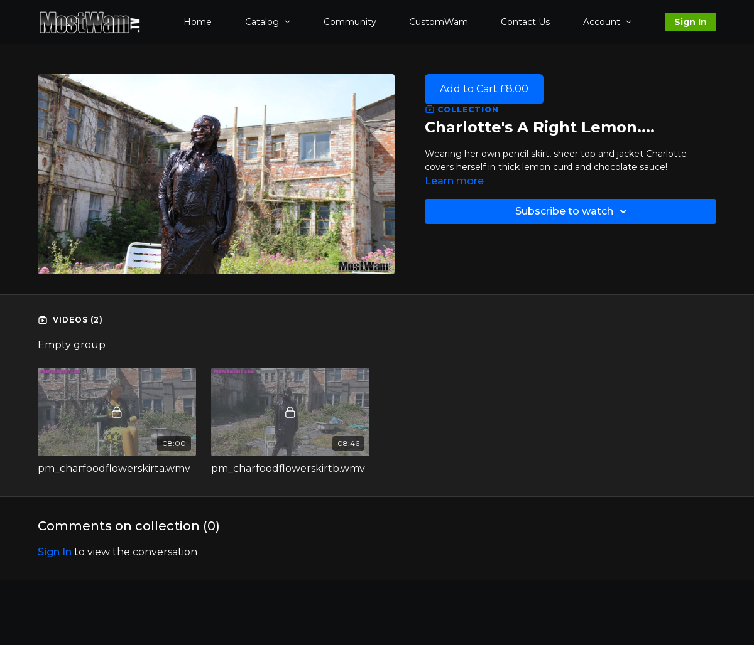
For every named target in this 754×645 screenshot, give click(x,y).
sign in (55, 552)
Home (197, 22)
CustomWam (438, 22)
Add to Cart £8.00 (484, 89)
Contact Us (525, 22)
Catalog (268, 22)
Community (350, 22)
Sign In (690, 22)
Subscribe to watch (573, 211)
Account (607, 22)
